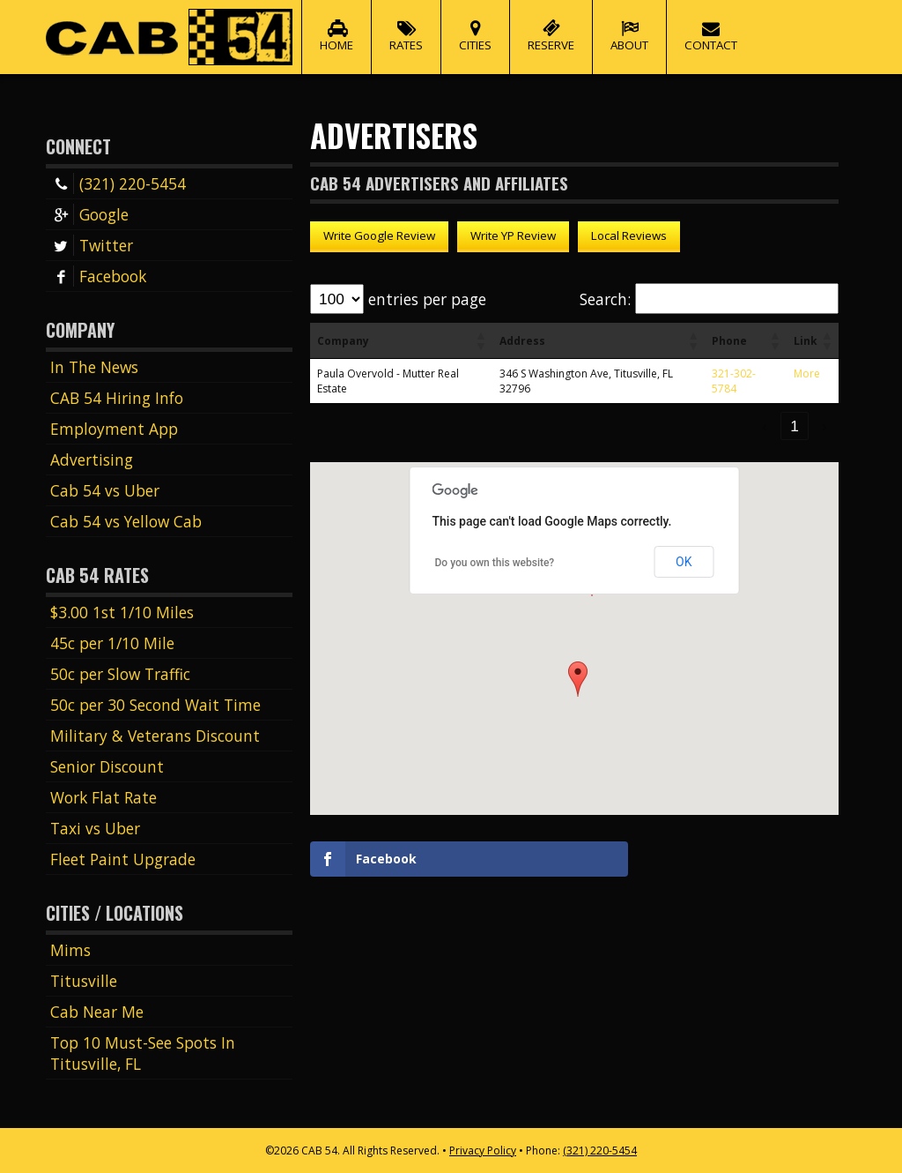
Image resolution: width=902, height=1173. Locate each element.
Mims (70, 949)
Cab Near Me (97, 1011)
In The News (94, 366)
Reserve (551, 26)
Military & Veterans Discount (155, 735)
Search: (605, 299)
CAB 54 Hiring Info (116, 397)
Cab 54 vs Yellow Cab (126, 521)
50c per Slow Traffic (120, 673)
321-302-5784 (734, 381)
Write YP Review (513, 235)
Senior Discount (107, 766)
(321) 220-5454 (118, 183)
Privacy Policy (482, 1150)
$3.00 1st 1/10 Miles (122, 612)
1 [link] (794, 426)
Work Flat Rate (103, 797)
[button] (480, 340)
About (629, 26)
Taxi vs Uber (95, 828)
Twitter (91, 245)
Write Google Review (379, 235)
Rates (406, 26)
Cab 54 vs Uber (104, 490)
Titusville (83, 980)
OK (683, 562)
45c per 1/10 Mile (112, 643)
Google (89, 214)
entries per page (427, 299)
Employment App (114, 428)
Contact (710, 26)
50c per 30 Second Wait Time (155, 704)
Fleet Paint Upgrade (123, 859)
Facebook (98, 276)
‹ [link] (764, 426)
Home (336, 26)
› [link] (824, 426)
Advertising (91, 459)
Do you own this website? (495, 563)
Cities (475, 26)
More (807, 373)
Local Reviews (629, 235)
